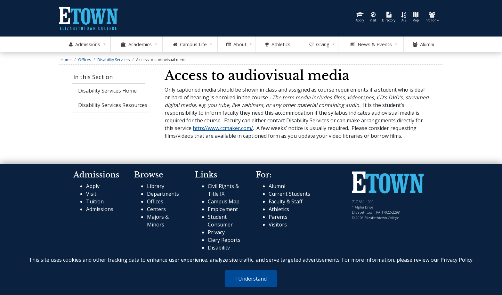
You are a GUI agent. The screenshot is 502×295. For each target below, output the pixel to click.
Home (66, 59)
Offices (84, 59)
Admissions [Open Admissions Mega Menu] (84, 44)
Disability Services (113, 59)
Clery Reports (224, 239)
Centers (156, 209)
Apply (360, 17)
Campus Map (223, 201)
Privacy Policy (457, 259)
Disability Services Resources (112, 105)
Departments (163, 193)
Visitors (278, 224)
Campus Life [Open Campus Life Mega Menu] (190, 44)
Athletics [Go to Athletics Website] (277, 44)
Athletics (279, 209)
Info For (432, 17)
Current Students (289, 193)
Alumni (423, 44)
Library (155, 186)
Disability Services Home (107, 90)
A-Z (404, 17)
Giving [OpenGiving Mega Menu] (319, 44)
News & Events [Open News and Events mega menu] (371, 44)
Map (415, 17)
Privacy (216, 232)
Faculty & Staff (286, 201)
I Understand (251, 278)
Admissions (99, 209)
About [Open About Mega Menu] (236, 44)
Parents (278, 216)
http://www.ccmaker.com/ (223, 128)
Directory (388, 17)
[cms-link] (388, 183)
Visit (373, 17)
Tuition (95, 201)
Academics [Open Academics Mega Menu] (136, 44)
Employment (223, 209)
